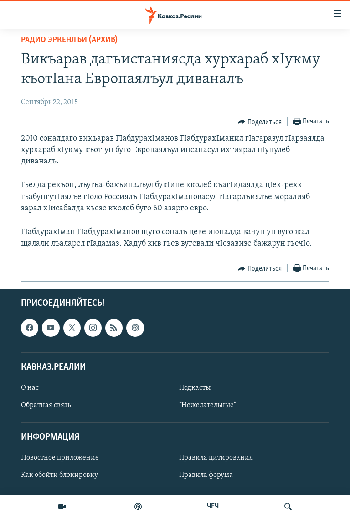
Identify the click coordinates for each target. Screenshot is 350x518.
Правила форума (206, 475)
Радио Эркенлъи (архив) (69, 40)
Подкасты (195, 388)
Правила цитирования (216, 458)
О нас (30, 388)
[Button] (260, 122)
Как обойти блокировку (59, 475)
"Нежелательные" (207, 405)
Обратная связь (46, 405)
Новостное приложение (60, 458)
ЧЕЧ (213, 506)
